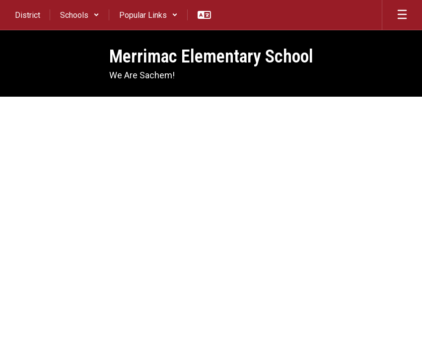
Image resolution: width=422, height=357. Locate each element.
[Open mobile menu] (402, 15)
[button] (79, 15)
